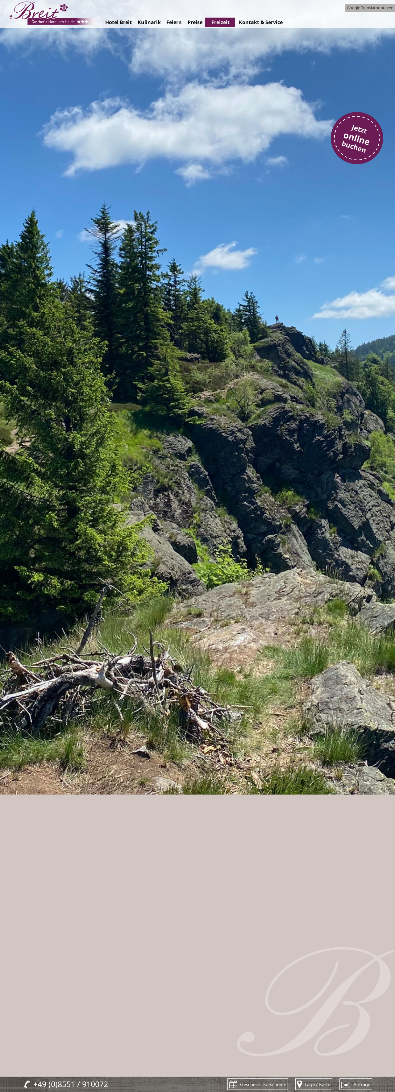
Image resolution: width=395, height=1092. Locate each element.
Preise (195, 22)
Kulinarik (149, 22)
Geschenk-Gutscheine (263, 1084)
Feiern (173, 22)
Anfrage (361, 1084)
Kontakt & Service (260, 22)
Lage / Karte (317, 1084)
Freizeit (220, 22)
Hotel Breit (118, 22)
